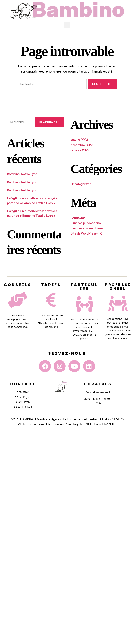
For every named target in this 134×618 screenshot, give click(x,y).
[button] (67, 25)
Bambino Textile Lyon (22, 174)
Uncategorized (80, 184)
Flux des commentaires (86, 228)
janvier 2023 (79, 140)
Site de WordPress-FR (86, 233)
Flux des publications (85, 223)
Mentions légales (49, 419)
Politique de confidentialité (82, 419)
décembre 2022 (81, 145)
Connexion (78, 218)
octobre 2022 (79, 150)
